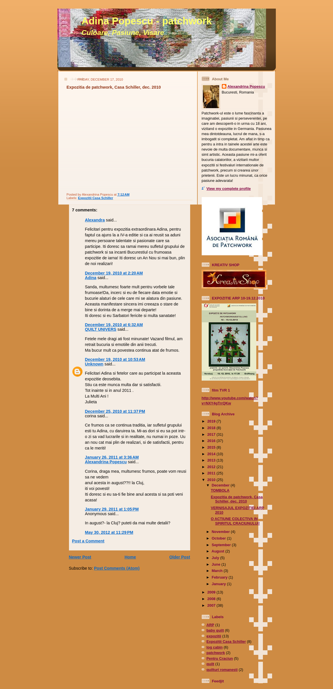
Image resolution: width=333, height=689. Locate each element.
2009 (211, 592)
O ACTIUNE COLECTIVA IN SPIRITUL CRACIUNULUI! (235, 521)
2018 (211, 428)
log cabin (215, 647)
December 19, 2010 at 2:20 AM (114, 273)
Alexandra (95, 220)
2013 (211, 460)
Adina (91, 277)
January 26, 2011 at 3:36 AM (112, 457)
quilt (210, 664)
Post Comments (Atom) (117, 568)
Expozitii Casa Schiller (95, 198)
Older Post (179, 557)
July (216, 558)
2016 (211, 441)
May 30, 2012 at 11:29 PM (109, 532)
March (218, 571)
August (218, 551)
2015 (211, 447)
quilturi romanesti (222, 669)
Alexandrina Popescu (106, 462)
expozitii (214, 636)
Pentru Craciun (220, 658)
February (220, 577)
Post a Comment (88, 541)
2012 (211, 467)
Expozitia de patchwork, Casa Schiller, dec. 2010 (114, 87)
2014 (211, 454)
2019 (211, 421)
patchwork (216, 653)
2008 (211, 599)
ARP (210, 625)
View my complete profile (229, 188)
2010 (211, 480)
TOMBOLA (220, 490)
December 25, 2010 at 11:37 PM (115, 411)
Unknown (94, 364)
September (222, 545)
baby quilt (215, 630)
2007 (211, 605)
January (219, 584)
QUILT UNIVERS (100, 329)
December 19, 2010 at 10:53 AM (115, 359)
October (219, 538)
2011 (211, 473)
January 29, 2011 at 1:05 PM (112, 509)
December (221, 485)
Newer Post (80, 557)
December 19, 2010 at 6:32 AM (114, 324)
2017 (211, 434)
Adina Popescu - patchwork (147, 20)
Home (130, 557)
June (217, 564)
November (221, 532)
